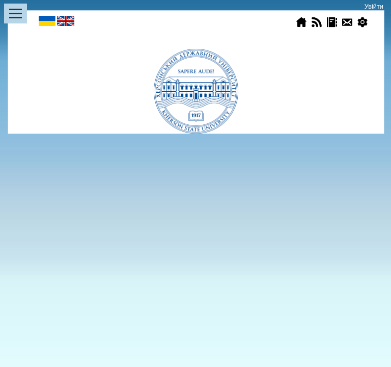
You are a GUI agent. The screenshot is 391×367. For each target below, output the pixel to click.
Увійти (374, 6)
